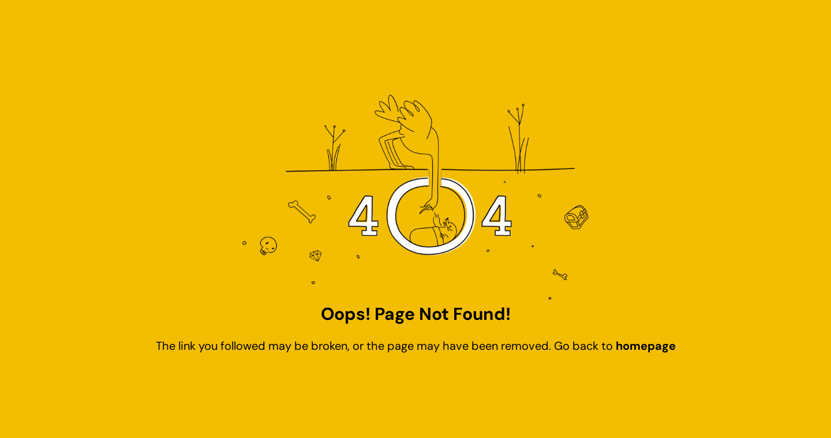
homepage (646, 345)
